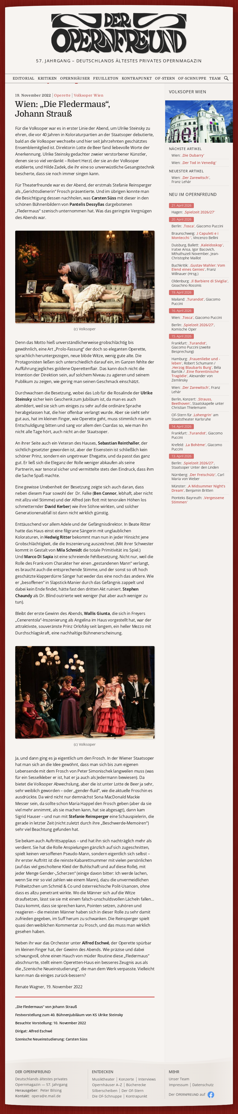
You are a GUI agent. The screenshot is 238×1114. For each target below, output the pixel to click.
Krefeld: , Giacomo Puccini (197, 447)
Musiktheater (103, 1079)
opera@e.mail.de (46, 1095)
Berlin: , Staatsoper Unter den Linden (195, 465)
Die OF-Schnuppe (107, 1096)
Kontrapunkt (137, 78)
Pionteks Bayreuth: (198, 500)
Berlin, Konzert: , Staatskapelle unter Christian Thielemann (198, 403)
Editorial (24, 78)
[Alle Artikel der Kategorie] (199, 121)
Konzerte (126, 1079)
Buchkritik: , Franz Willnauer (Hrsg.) (198, 269)
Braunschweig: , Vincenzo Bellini (195, 235)
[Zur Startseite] (119, 33)
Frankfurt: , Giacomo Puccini (197, 435)
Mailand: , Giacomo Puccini (196, 301)
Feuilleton (105, 78)
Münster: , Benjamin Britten (198, 488)
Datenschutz (203, 1085)
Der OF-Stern (133, 1091)
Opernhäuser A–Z (107, 1085)
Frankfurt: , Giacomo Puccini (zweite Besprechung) (191, 347)
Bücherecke (136, 1085)
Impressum (178, 1085)
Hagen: (193, 212)
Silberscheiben (104, 1091)
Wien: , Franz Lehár (196, 390)
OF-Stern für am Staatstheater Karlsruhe (195, 417)
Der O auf (187, 1094)
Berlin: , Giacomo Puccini (197, 226)
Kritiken (47, 78)
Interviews (147, 1079)
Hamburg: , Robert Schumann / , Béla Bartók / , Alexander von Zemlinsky (196, 369)
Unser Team (179, 1078)
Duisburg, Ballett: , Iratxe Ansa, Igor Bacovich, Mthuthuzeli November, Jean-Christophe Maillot (198, 251)
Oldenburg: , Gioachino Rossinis (200, 283)
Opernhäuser (75, 78)
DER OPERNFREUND (33, 1071)
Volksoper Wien (89, 95)
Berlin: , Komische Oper (193, 327)
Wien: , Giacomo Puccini (197, 318)
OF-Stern (165, 78)
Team (214, 78)
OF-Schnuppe (192, 78)
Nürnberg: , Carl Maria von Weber (198, 477)
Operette (62, 95)
